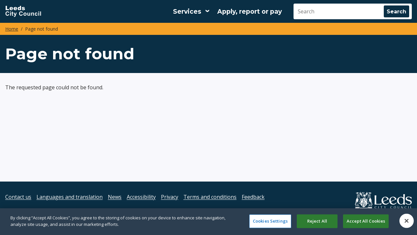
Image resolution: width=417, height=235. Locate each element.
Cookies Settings (270, 224)
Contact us (18, 196)
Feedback (253, 196)
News (115, 196)
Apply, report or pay (249, 11)
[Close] (406, 223)
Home (11, 29)
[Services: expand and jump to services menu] (191, 11)
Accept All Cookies (366, 224)
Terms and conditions (210, 196)
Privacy (169, 196)
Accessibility (141, 196)
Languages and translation (69, 196)
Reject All (317, 224)
